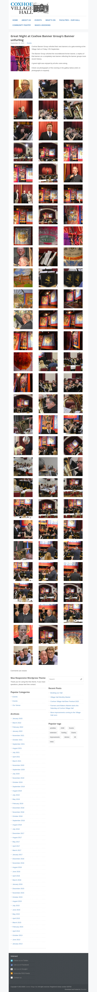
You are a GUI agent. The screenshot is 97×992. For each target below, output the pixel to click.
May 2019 (16, 799)
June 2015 (16, 910)
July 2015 (16, 905)
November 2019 (18, 778)
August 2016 (17, 867)
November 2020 (18, 765)
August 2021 (17, 748)
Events (38, 20)
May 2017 (16, 842)
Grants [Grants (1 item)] (73, 733)
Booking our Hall (56, 693)
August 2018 (17, 825)
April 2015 (16, 918)
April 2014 (16, 931)
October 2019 (17, 782)
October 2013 (17, 935)
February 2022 (18, 727)
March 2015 (17, 922)
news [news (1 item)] (52, 742)
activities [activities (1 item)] (53, 728)
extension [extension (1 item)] (53, 733)
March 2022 (17, 723)
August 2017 (17, 837)
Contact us (17, 978)
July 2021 (16, 752)
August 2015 (17, 901)
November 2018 (18, 812)
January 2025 (17, 718)
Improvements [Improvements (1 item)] (55, 737)
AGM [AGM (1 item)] (62, 728)
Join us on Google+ (21, 969)
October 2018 (17, 816)
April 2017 (16, 846)
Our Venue (16, 705)
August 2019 (17, 791)
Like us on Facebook (21, 965)
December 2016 (18, 859)
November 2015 (18, 893)
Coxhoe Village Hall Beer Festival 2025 (64, 701)
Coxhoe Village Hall (31, 986)
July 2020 (16, 774)
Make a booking (43, 25)
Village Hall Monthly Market (60, 697)
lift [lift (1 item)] (75, 737)
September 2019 (19, 786)
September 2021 (19, 744)
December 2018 (18, 808)
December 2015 (18, 888)
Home (15, 20)
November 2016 (18, 863)
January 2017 (17, 855)
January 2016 (17, 884)
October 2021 (17, 740)
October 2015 (17, 897)
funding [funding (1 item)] (63, 733)
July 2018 (16, 829)
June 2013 (16, 940)
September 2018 (19, 820)
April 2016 (16, 876)
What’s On (50, 20)
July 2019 (16, 795)
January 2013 (17, 944)
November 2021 (18, 735)
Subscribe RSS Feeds (22, 973)
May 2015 (16, 914)
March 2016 (17, 880)
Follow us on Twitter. (21, 960)
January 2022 (17, 731)
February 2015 (18, 927)
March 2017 (17, 850)
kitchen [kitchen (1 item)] (67, 737)
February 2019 (18, 803)
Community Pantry (22, 25)
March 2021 (17, 761)
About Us (26, 20)
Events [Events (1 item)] (71, 728)
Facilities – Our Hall (69, 20)
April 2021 (16, 757)
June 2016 (16, 872)
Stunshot (83, 989)
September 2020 (19, 770)
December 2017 (18, 833)
